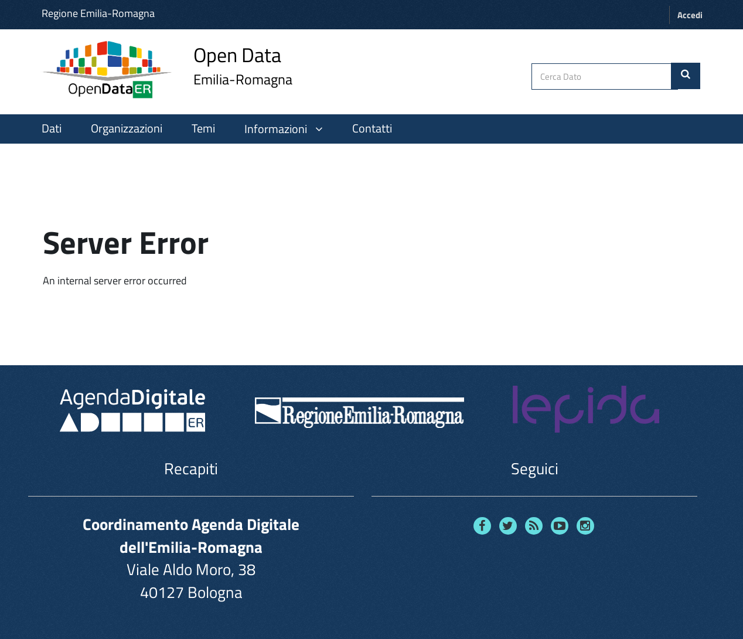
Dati (52, 128)
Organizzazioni (126, 128)
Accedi (690, 15)
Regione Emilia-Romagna (98, 13)
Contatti (372, 128)
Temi (203, 128)
